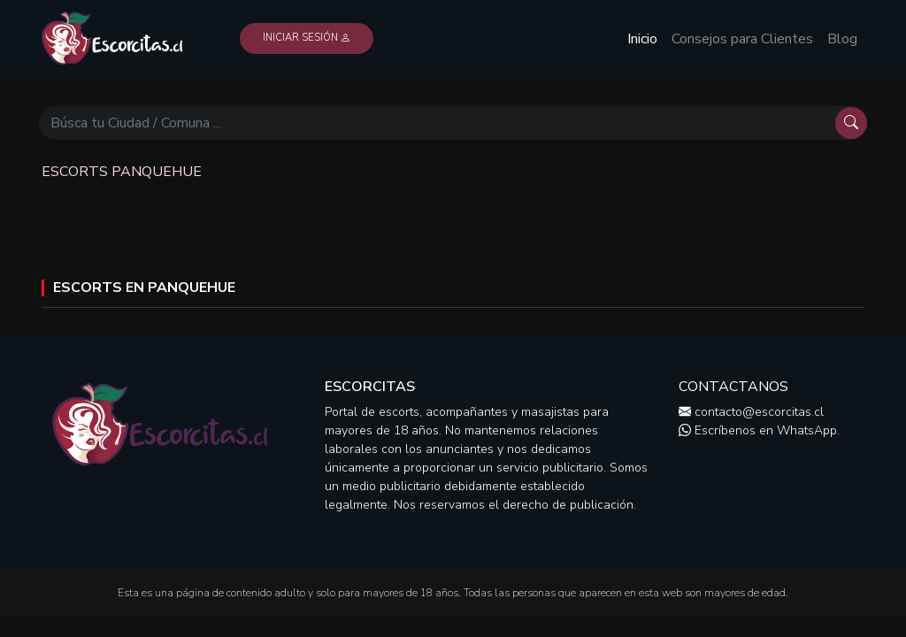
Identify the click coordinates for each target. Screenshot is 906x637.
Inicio (642, 39)
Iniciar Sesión (306, 37)
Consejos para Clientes (742, 39)
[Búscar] (437, 123)
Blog (842, 39)
